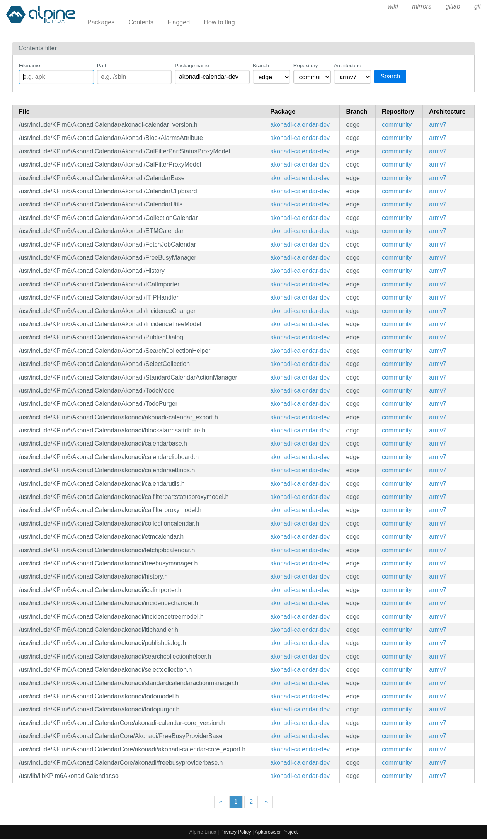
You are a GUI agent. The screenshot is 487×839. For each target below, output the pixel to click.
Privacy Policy (235, 832)
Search (390, 76)
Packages (100, 22)
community (397, 124)
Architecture (347, 65)
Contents (141, 22)
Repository (305, 65)
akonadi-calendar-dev (300, 124)
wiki (393, 6)
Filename (29, 65)
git (477, 6)
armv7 (437, 124)
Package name (192, 65)
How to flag (219, 22)
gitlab (452, 6)
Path (102, 65)
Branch (261, 65)
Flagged (178, 22)
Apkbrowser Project (276, 832)
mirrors (421, 6)
